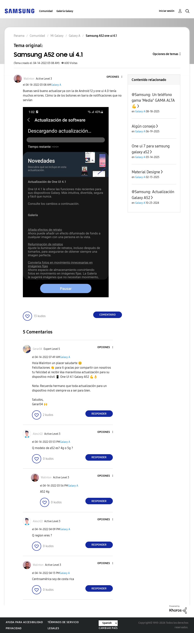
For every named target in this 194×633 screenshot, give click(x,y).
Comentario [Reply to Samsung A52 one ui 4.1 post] (107, 314)
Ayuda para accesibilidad (24, 622)
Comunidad (46, 11)
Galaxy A (56, 84)
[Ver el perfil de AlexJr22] (38, 434)
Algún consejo (143, 126)
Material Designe (146, 172)
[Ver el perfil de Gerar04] (37, 349)
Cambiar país (108, 628)
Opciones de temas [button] (165, 54)
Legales (53, 628)
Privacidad (14, 628)
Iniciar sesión (166, 11)
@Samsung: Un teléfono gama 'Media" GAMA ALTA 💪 (153, 100)
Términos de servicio (63, 622)
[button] (115, 77)
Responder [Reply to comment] (99, 413)
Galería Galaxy (64, 11)
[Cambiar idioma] (108, 623)
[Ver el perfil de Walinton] (29, 78)
